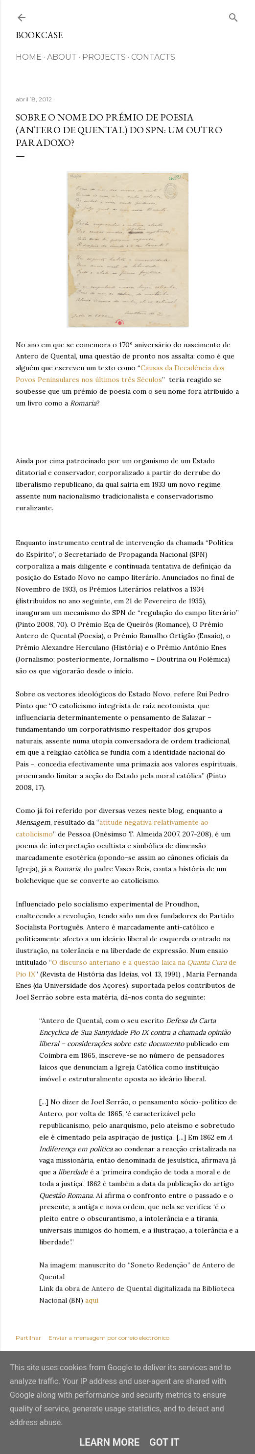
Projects (104, 57)
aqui (92, 1300)
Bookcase (39, 35)
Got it (164, 1442)
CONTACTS (153, 57)
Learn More (109, 1442)
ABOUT (62, 57)
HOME (29, 57)
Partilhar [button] (28, 1337)
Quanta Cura (207, 962)
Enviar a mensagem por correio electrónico (108, 1337)
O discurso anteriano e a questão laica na (119, 962)
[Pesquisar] (233, 15)
